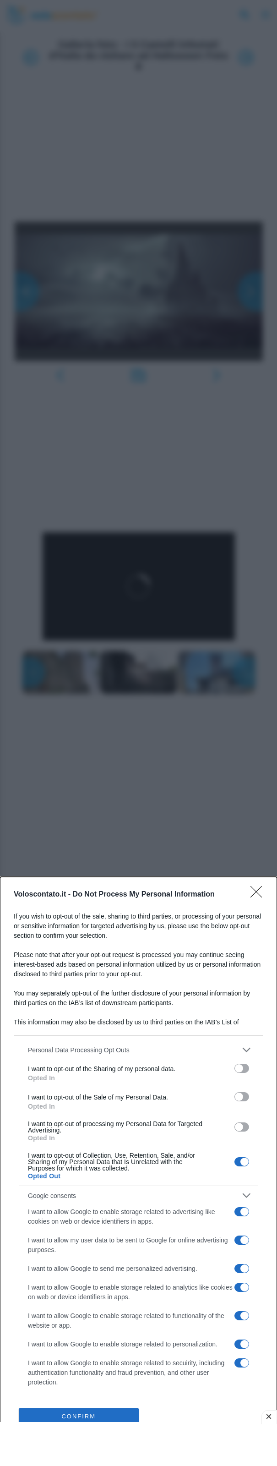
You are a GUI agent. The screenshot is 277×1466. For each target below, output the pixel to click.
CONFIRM (78, 1416)
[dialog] (138, 1171)
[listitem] (138, 1050)
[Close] (259, 894)
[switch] (241, 1068)
